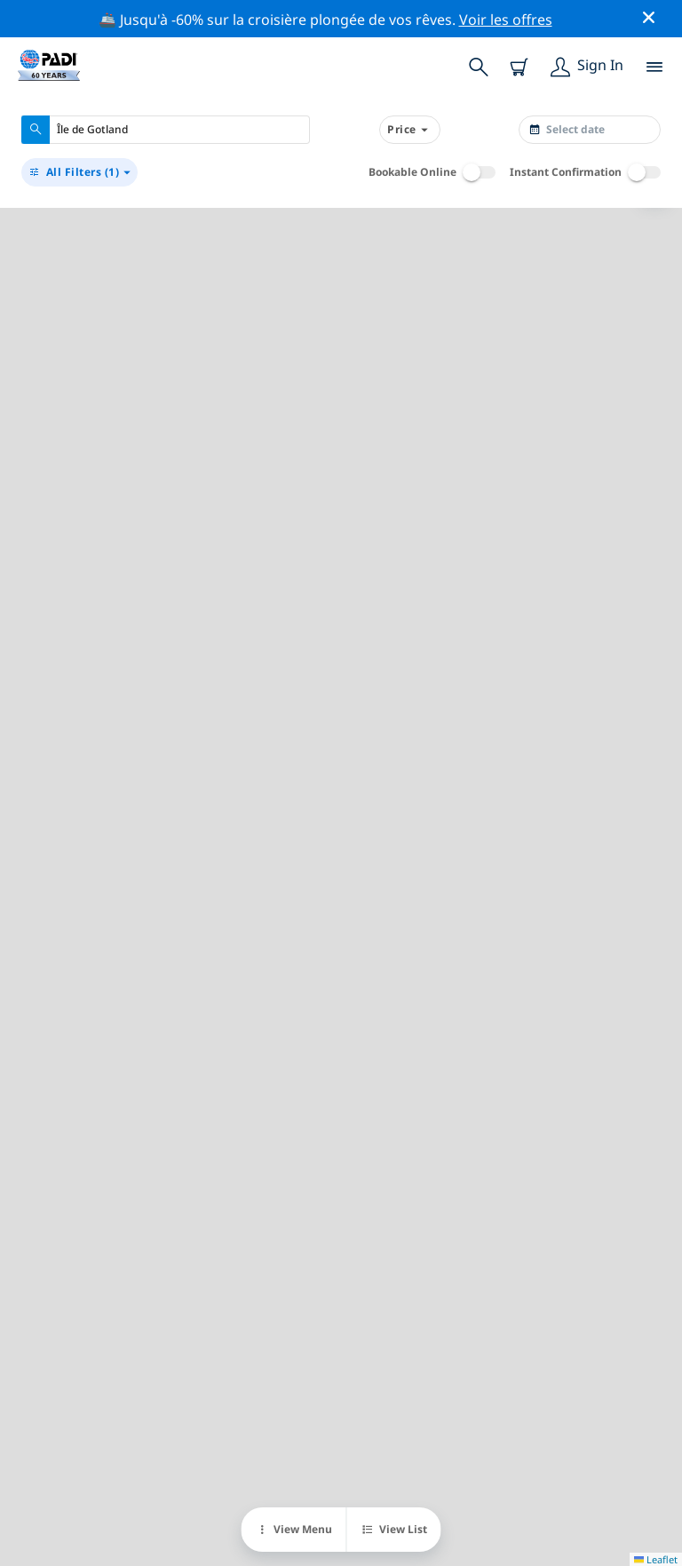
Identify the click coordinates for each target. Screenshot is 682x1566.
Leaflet (656, 1559)
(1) (79, 172)
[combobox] (165, 129)
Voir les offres (505, 19)
